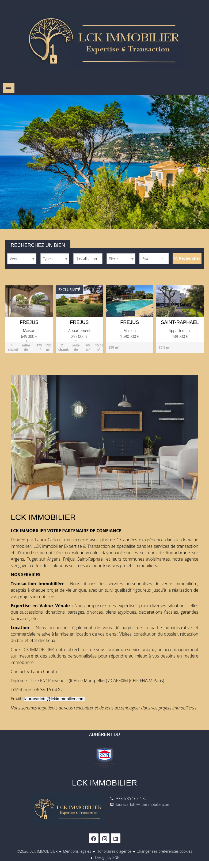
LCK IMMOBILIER (104, 782)
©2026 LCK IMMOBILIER (37, 851)
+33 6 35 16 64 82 (131, 798)
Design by (107, 857)
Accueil (104, 40)
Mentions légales (77, 851)
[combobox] (21, 258)
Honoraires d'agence (114, 851)
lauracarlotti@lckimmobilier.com (143, 804)
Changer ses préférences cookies (164, 851)
